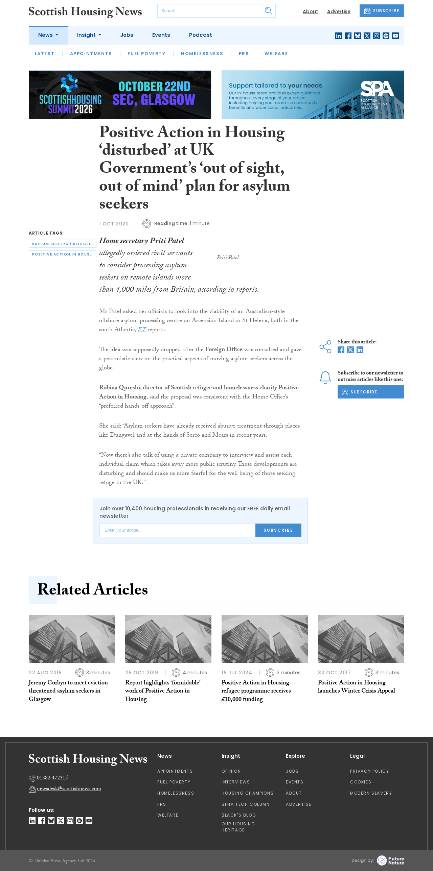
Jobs (126, 35)
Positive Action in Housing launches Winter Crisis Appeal (356, 687)
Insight (87, 35)
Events (161, 35)
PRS (244, 53)
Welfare (276, 53)
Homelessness (202, 53)
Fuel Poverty (146, 53)
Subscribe (278, 530)
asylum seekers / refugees (63, 243)
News (46, 35)
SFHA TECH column (246, 804)
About (310, 11)
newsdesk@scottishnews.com (69, 789)
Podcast (200, 35)
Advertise (338, 11)
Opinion (231, 771)
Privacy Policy (369, 771)
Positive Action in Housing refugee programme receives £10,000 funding (256, 691)
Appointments (91, 53)
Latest (45, 53)
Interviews (236, 782)
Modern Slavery (371, 793)
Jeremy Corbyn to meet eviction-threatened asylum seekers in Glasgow (69, 691)
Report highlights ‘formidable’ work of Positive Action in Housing (162, 691)
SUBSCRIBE (382, 11)
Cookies (360, 782)
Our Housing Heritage (238, 827)
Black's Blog (239, 815)
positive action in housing (64, 254)
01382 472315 (52, 778)
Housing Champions (248, 793)
